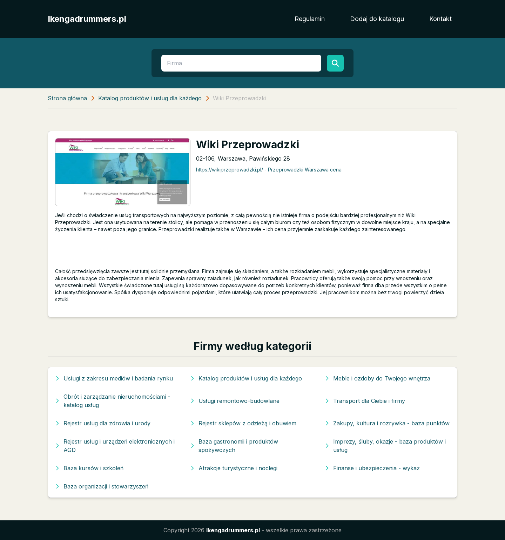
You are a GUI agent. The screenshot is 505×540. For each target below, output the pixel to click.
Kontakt (440, 18)
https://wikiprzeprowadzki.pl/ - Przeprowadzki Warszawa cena (269, 170)
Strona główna (67, 98)
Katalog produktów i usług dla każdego (150, 98)
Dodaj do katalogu (377, 18)
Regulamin (310, 18)
